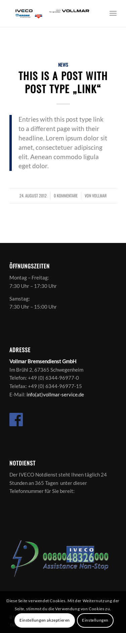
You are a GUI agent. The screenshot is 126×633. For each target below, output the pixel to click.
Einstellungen (95, 620)
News (63, 64)
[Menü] (113, 13)
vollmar (99, 196)
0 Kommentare (66, 196)
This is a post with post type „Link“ (63, 82)
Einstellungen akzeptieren (44, 620)
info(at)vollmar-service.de (55, 394)
